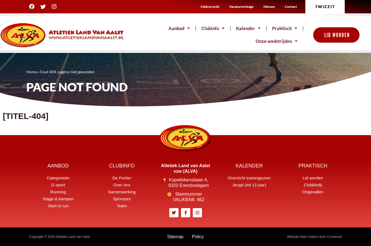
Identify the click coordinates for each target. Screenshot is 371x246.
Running (58, 191)
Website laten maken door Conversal (314, 237)
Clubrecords (210, 6)
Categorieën (58, 178)
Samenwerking (121, 191)
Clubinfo (213, 28)
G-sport (58, 184)
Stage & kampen (58, 198)
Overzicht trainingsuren (249, 178)
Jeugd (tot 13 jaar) (249, 184)
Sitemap (175, 236)
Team (122, 205)
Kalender (248, 28)
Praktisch (284, 28)
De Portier (121, 178)
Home (31, 72)
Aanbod (179, 28)
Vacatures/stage (241, 6)
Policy (198, 236)
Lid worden (313, 178)
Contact (291, 6)
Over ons (121, 184)
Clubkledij (313, 184)
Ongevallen (313, 191)
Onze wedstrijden (277, 41)
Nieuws (269, 6)
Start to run (58, 205)
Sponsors (121, 198)
